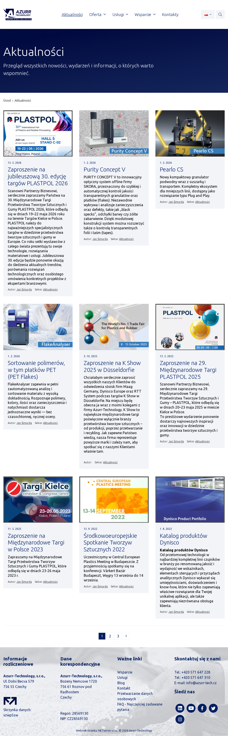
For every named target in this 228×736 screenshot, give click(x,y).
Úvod (7, 100)
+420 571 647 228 (195, 672)
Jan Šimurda (24, 289)
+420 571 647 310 (195, 678)
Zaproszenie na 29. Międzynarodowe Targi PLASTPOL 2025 (188, 370)
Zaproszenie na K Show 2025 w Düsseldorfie (112, 366)
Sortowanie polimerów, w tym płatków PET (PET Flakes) (36, 370)
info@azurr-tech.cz (201, 683)
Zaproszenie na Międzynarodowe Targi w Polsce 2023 (36, 542)
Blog (121, 683)
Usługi (122, 678)
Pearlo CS (171, 169)
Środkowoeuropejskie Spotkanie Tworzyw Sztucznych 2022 (110, 542)
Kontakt (123, 688)
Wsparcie (124, 672)
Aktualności (22, 100)
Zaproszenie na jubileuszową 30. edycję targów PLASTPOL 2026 (38, 176)
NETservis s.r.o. (108, 730)
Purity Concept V (104, 169)
